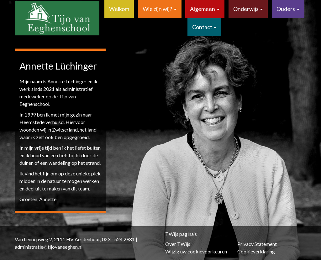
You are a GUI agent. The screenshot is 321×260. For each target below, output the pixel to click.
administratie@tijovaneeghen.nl (48, 247)
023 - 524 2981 (118, 239)
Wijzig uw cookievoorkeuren (196, 251)
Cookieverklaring (256, 251)
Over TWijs (177, 244)
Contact (202, 26)
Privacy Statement (257, 244)
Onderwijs (246, 8)
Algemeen (202, 8)
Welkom (119, 8)
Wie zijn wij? (157, 8)
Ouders (285, 8)
